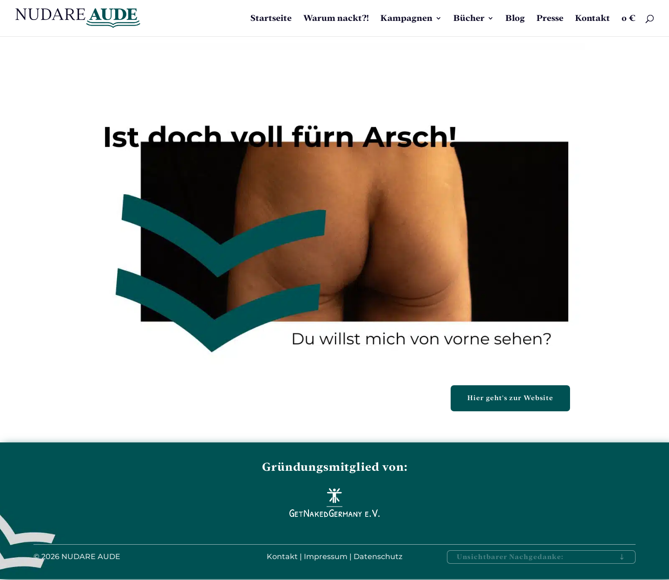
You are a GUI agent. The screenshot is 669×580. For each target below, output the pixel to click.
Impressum (326, 556)
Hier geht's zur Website (510, 398)
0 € (629, 19)
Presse (550, 19)
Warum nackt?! (336, 19)
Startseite (271, 19)
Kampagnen (406, 19)
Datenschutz (378, 556)
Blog (515, 19)
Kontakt (592, 19)
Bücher (469, 19)
